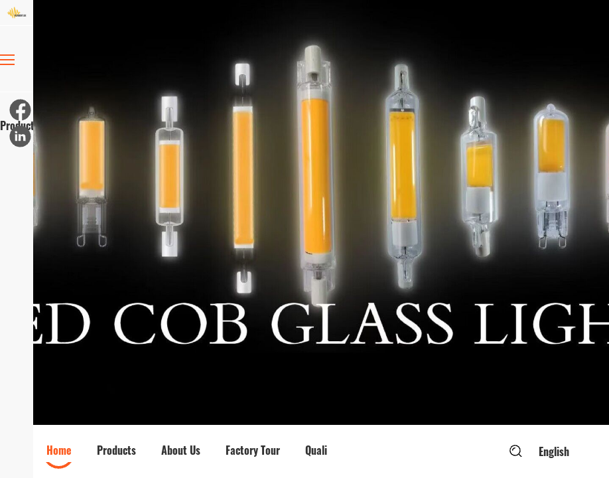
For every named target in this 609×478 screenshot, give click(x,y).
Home (59, 450)
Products (16, 94)
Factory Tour (253, 450)
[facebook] (19, 109)
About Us (180, 450)
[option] (321, 212)
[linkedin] (19, 135)
